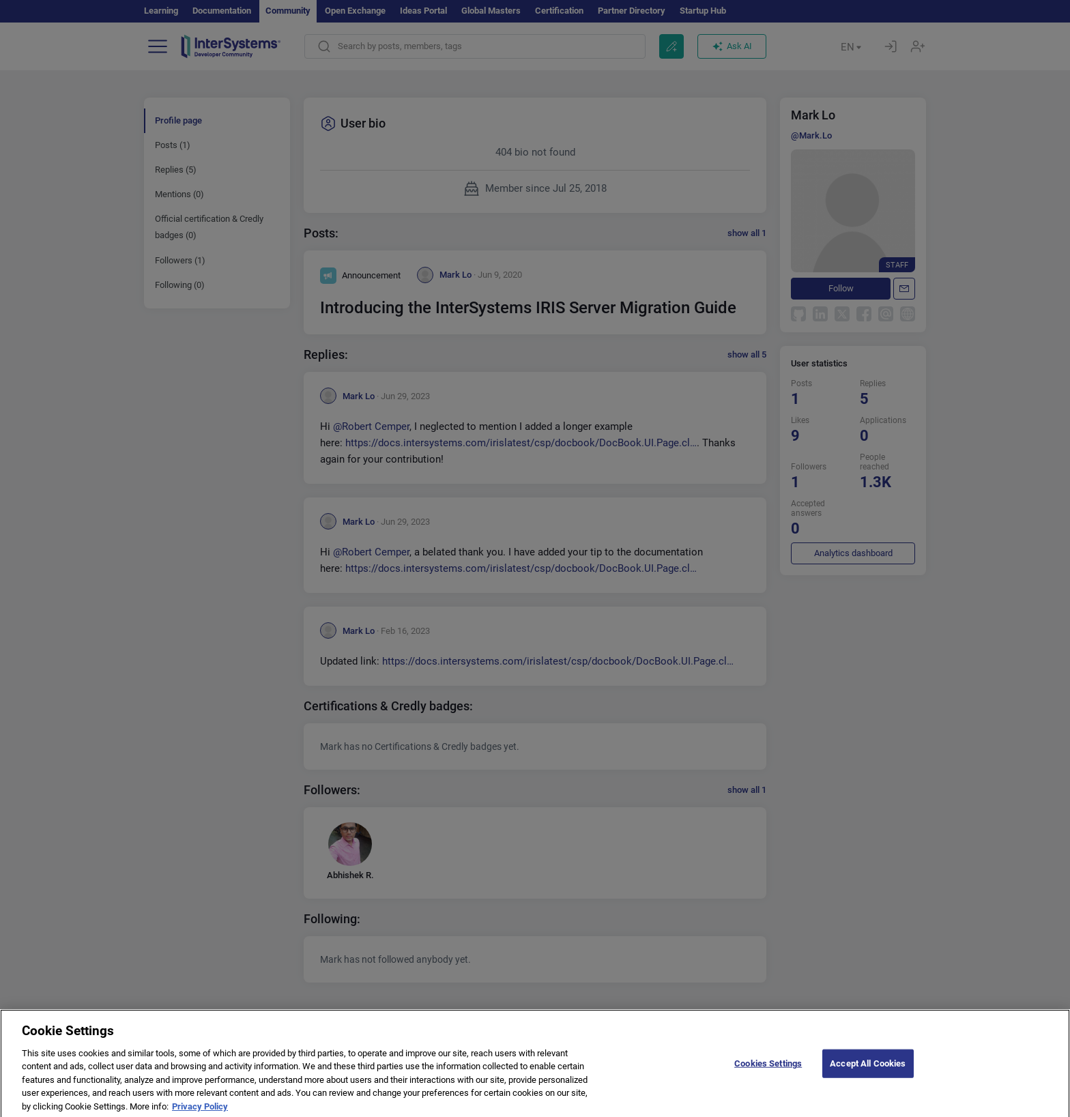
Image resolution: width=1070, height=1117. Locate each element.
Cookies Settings (768, 1073)
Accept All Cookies (868, 1073)
